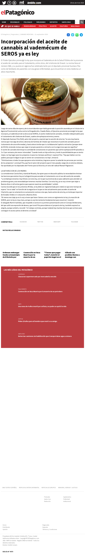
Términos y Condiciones (49, 529)
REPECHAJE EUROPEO (49, 488)
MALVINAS (75, 26)
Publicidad (66, 499)
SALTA (19, 304)
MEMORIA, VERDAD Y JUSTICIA (67, 488)
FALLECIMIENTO (22, 289)
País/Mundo (40, 22)
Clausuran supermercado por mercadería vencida (37, 277)
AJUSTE (53, 26)
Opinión (5, 529)
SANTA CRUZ (21, 334)
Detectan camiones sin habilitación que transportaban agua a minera (45, 336)
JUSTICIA (20, 319)
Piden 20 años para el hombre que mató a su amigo (37, 321)
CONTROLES (21, 274)
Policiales (28, 22)
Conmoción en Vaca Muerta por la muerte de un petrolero (31, 255)
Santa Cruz (66, 22)
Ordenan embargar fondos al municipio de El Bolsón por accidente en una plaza (11, 257)
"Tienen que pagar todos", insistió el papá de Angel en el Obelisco (52, 255)
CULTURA (64, 26)
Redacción (47, 501)
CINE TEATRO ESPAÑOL (9, 488)
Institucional (67, 501)
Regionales (14, 22)
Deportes (54, 22)
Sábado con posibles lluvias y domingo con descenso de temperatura (72, 257)
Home (4, 22)
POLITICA (43, 26)
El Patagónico (5, 34)
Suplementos (67, 497)
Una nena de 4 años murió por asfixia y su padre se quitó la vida (42, 306)
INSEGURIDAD (30, 26)
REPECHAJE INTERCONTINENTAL (29, 488)
